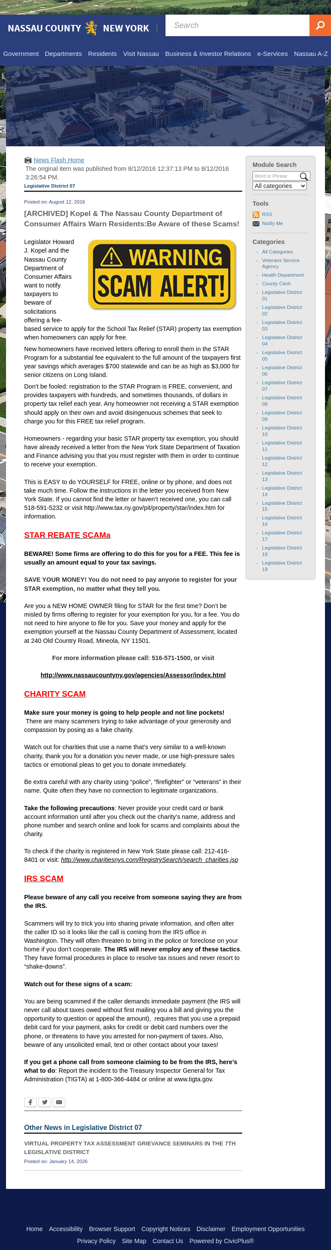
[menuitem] (20, 40)
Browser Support (112, 1214)
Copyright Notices (165, 1214)
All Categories (277, 237)
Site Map (134, 1226)
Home (34, 1214)
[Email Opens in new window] (59, 1088)
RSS (267, 199)
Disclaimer (211, 1214)
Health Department (283, 260)
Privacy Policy (96, 1226)
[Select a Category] (280, 171)
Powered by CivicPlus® (221, 1226)
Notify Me (272, 208)
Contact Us (168, 1226)
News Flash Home (59, 145)
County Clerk (276, 269)
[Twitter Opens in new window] (44, 1088)
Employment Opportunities (268, 1214)
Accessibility (66, 1214)
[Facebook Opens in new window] (30, 1088)
